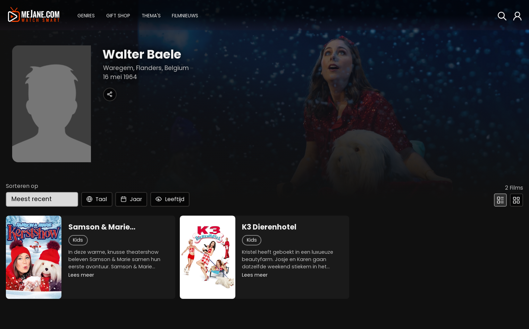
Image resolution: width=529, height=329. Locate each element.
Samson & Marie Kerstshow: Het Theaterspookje (99, 227)
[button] (86, 15)
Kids (78, 239)
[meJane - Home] (33, 15)
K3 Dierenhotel (269, 227)
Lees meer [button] (81, 274)
